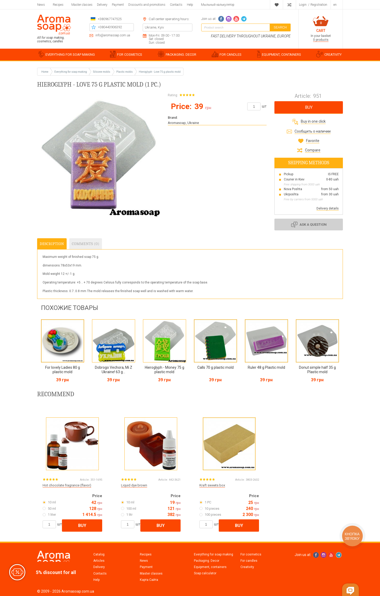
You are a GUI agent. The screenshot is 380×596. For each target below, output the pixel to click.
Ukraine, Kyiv (154, 27)
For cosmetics (250, 554)
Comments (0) (85, 243)
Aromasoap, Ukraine (183, 123)
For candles (248, 561)
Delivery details (327, 208)
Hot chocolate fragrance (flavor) (67, 485)
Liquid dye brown (134, 485)
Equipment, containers (210, 567)
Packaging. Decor (206, 561)
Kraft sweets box (212, 485)
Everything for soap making (213, 554)
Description (52, 243)
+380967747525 (110, 19)
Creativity (247, 567)
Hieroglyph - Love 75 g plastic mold (160, 71)
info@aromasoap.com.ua (112, 35)
